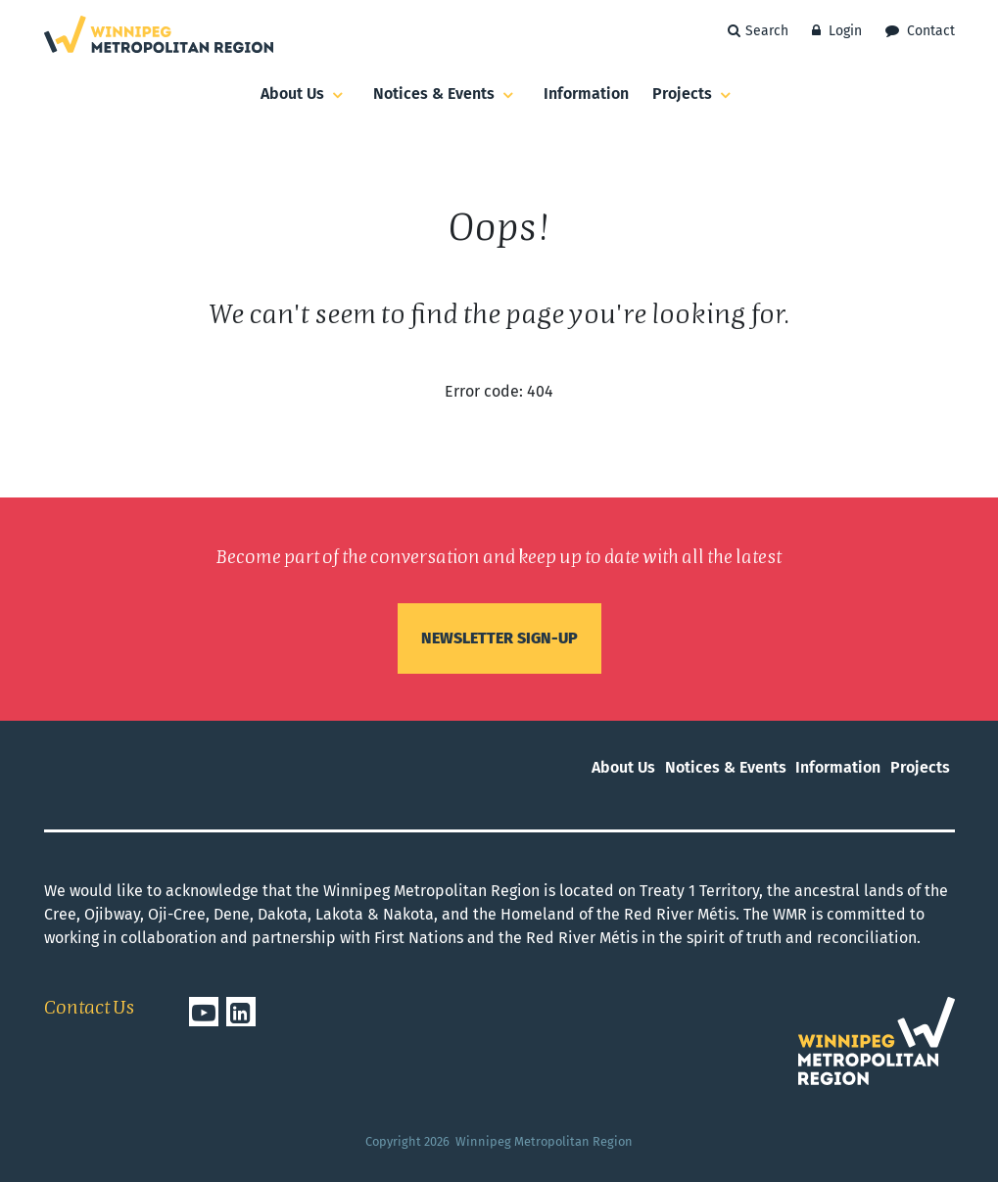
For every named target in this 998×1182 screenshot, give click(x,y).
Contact (920, 31)
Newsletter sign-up (499, 638)
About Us (305, 95)
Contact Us (89, 1008)
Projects (694, 95)
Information (586, 93)
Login (837, 31)
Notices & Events (446, 95)
